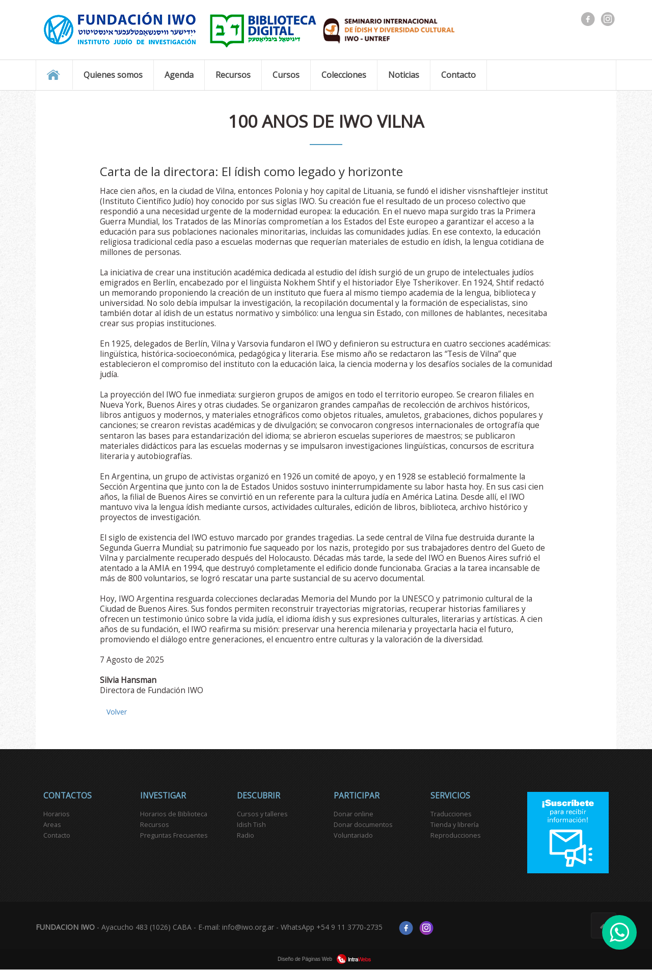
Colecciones (343, 74)
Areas (52, 824)
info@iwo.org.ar (248, 927)
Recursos (233, 74)
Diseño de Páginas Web (326, 959)
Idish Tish (251, 824)
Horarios (56, 814)
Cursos (286, 74)
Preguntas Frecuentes (174, 835)
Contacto (458, 74)
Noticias (403, 74)
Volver (116, 712)
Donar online (353, 814)
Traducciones (451, 814)
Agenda (179, 74)
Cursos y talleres (262, 814)
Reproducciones (455, 835)
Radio (245, 835)
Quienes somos (113, 74)
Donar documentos (363, 824)
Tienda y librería (454, 824)
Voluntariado (353, 835)
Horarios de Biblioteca (173, 814)
